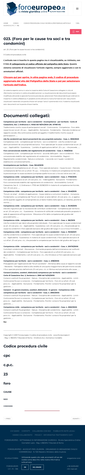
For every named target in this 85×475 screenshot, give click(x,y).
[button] (77, 8)
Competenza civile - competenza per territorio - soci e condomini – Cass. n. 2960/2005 (40, 307)
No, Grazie (37, 467)
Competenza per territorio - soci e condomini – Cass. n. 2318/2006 (31, 261)
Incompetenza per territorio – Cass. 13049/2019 (23, 165)
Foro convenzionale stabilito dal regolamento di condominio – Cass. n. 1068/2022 (38, 151)
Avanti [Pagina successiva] (76, 419)
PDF (75, 31)
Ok (25, 467)
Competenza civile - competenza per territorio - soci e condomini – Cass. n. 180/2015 (39, 220)
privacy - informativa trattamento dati (54, 435)
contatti (26, 431)
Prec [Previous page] (8, 419)
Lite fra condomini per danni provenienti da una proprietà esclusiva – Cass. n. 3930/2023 (41, 139)
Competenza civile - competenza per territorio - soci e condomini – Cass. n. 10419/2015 (40, 206)
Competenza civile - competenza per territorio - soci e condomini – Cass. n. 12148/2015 (40, 191)
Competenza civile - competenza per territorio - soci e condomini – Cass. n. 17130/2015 (40, 177)
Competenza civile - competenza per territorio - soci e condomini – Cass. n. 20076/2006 (41, 246)
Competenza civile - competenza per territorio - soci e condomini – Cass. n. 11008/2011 (40, 232)
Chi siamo (14, 431)
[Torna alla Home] (36, 9)
